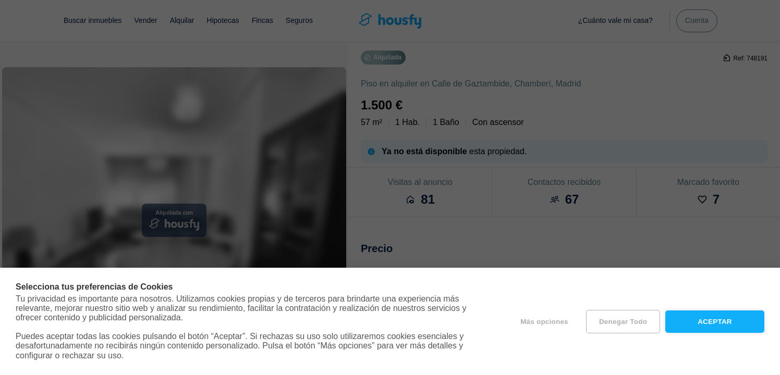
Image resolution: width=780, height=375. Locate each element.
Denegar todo (623, 322)
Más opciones (544, 322)
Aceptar (715, 322)
